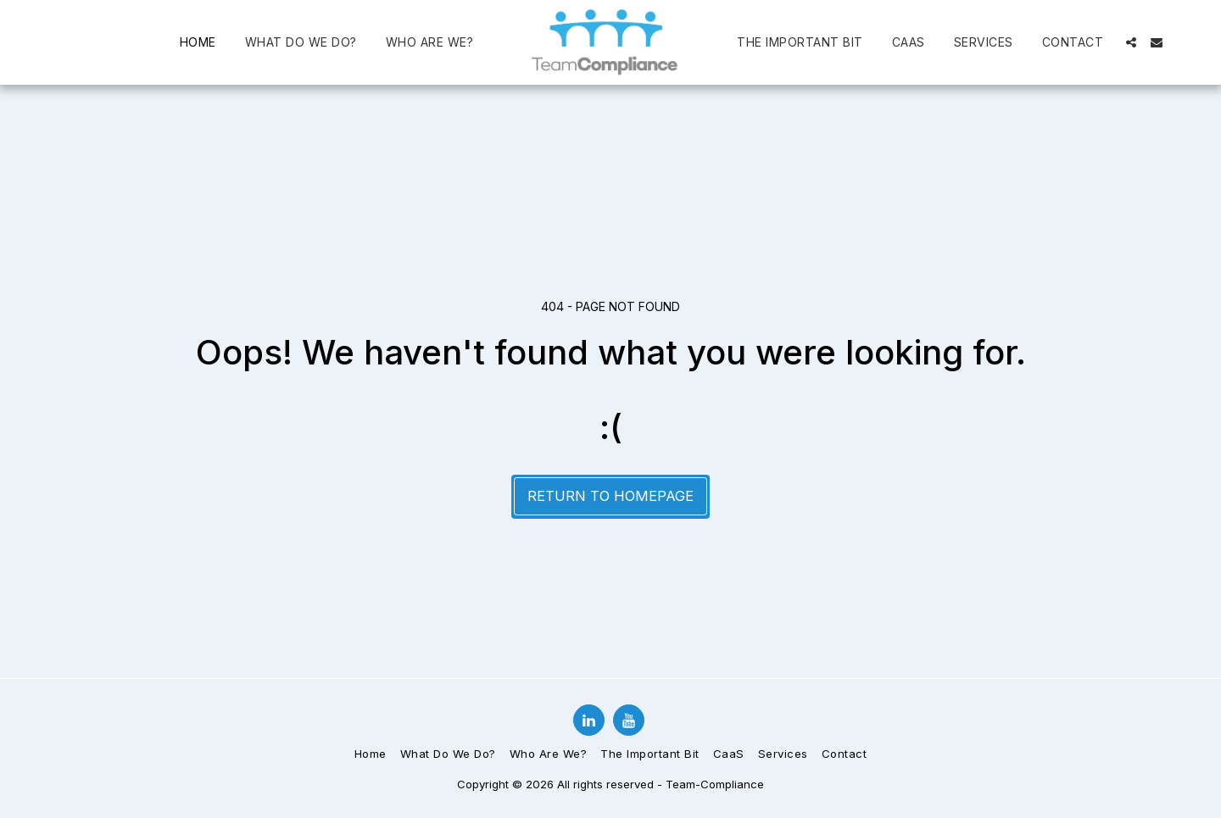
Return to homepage (610, 495)
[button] (1131, 42)
